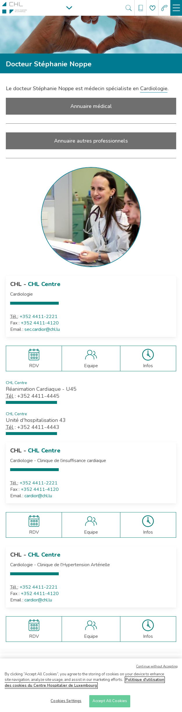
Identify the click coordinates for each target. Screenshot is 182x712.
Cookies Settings (66, 703)
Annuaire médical (91, 106)
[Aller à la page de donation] (152, 8)
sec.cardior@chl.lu (42, 329)
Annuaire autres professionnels (91, 140)
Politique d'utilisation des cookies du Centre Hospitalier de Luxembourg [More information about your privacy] (84, 684)
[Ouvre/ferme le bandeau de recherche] (129, 8)
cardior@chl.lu (38, 495)
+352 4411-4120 (40, 323)
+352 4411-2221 (38, 316)
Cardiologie (153, 88)
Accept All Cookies (109, 703)
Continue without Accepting (157, 668)
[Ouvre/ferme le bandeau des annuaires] (141, 8)
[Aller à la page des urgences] (164, 8)
